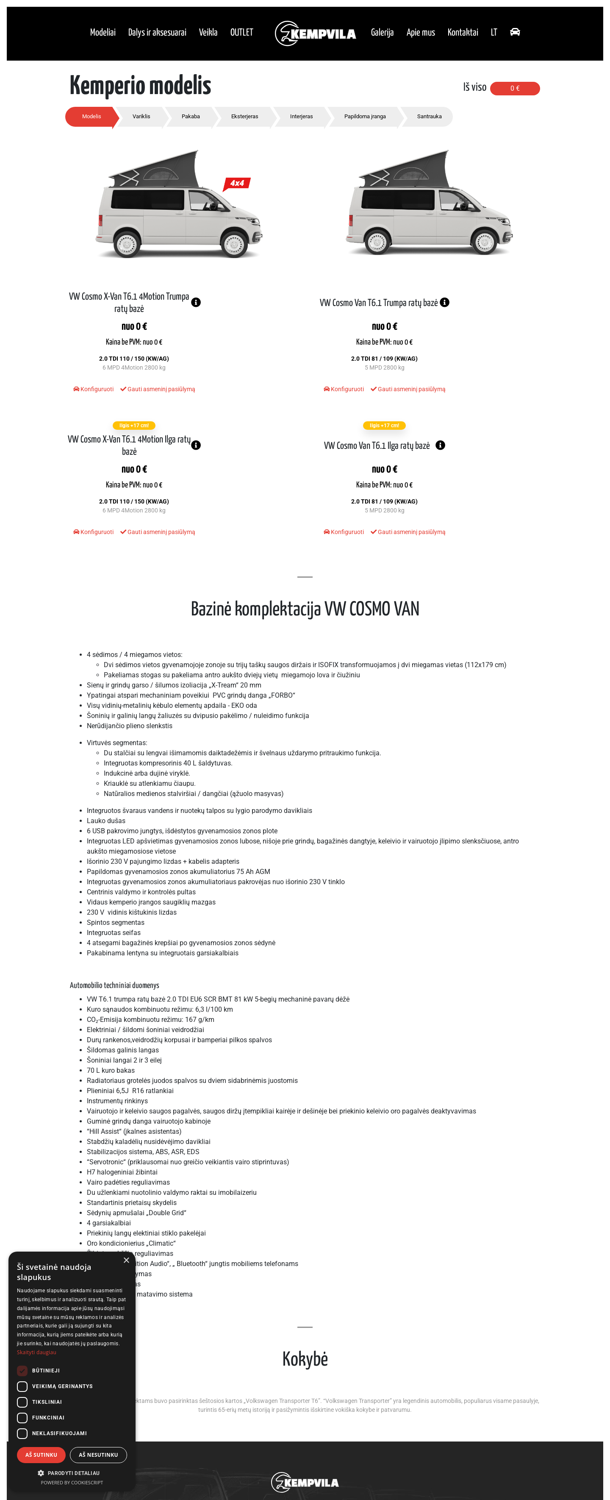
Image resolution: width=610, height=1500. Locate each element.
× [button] (126, 1261)
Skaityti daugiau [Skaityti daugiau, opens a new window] (36, 1352)
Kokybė (321, 1403)
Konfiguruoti (88, 399)
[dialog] (72, 1372)
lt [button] (494, 34)
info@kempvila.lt (348, 1454)
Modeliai (103, 34)
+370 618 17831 (302, 1454)
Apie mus (421, 34)
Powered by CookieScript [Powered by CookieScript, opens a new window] (72, 1482)
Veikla (208, 34)
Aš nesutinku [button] (98, 1454)
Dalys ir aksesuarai (157, 34)
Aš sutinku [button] (41, 1454)
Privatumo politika (305, 1472)
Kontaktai (463, 34)
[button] (72, 1473)
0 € (515, 92)
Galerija (382, 34)
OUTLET (241, 34)
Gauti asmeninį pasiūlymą (141, 399)
